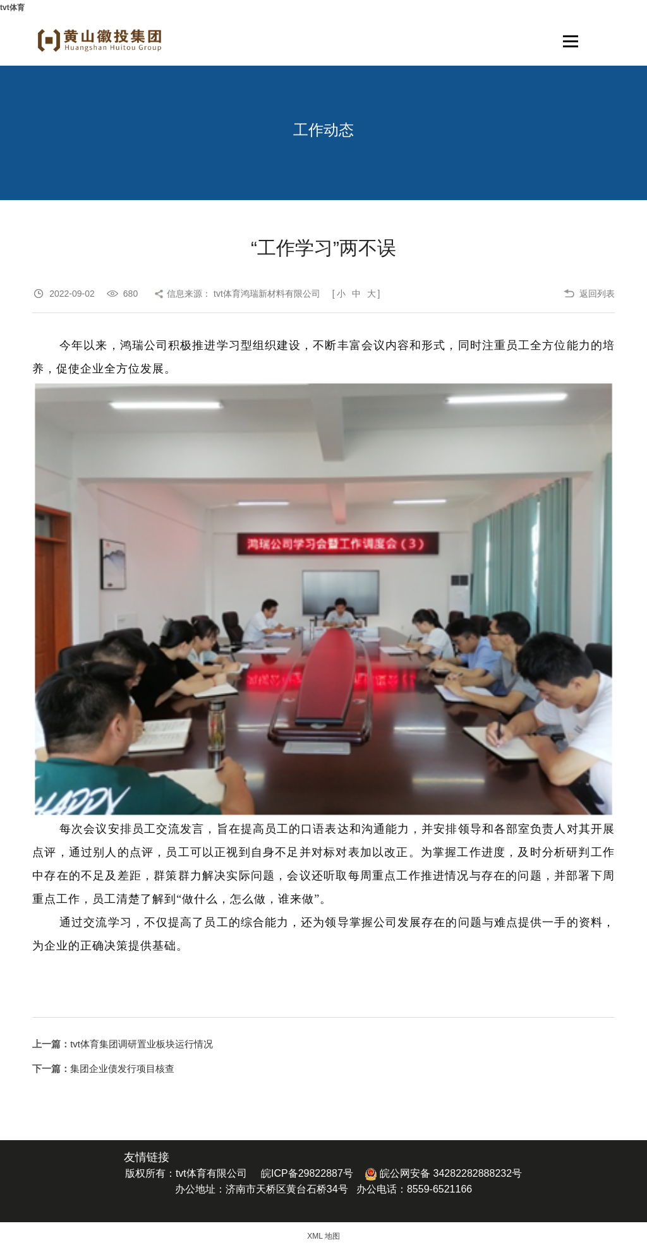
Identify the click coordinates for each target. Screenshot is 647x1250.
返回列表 (597, 294)
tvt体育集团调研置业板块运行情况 (141, 1044)
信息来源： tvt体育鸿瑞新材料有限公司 (243, 294)
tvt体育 (12, 7)
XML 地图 (323, 1236)
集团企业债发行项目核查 (122, 1068)
